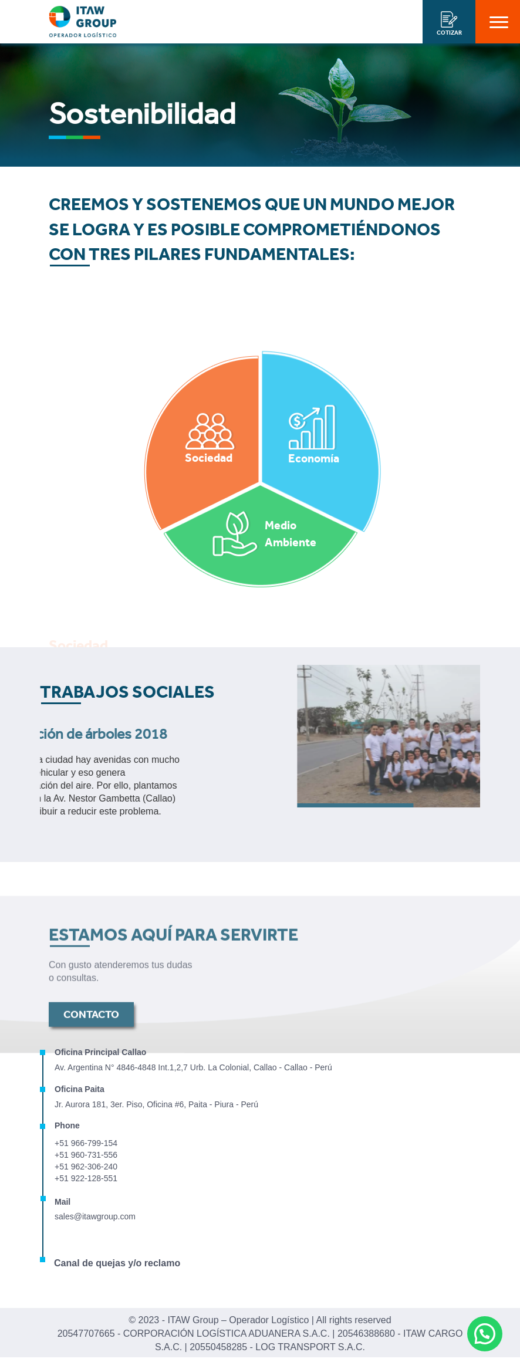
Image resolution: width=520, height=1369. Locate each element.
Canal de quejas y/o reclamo (117, 1263)
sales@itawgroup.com (95, 1216)
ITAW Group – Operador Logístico (238, 1320)
